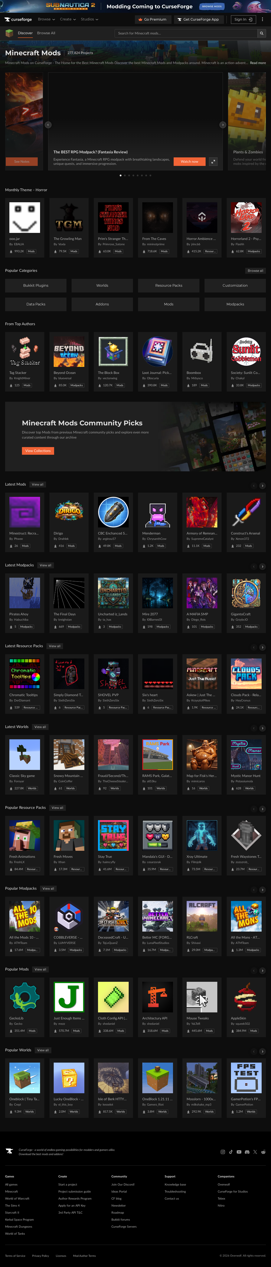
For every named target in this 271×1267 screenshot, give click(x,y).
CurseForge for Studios (233, 1191)
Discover (25, 33)
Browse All (46, 33)
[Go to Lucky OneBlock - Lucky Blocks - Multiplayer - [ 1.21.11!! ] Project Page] (69, 1088)
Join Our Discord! (123, 1184)
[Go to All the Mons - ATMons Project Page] (246, 926)
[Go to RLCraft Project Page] (202, 926)
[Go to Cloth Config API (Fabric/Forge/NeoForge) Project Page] (113, 1007)
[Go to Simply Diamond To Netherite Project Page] (69, 684)
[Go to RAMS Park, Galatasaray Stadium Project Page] (157, 765)
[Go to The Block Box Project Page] (113, 362)
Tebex (221, 1198)
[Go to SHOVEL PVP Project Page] (113, 684)
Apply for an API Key (71, 1205)
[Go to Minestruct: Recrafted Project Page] (24, 522)
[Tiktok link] (231, 1151)
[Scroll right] (262, 485)
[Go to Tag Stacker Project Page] (24, 362)
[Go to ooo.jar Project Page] (24, 228)
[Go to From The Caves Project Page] (157, 228)
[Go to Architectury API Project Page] (157, 1007)
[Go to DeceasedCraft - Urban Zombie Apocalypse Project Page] (113, 926)
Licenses (61, 1256)
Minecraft (11, 1191)
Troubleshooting (175, 1191)
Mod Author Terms (84, 1256)
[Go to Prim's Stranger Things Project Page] (113, 228)
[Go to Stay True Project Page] (113, 845)
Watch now (189, 161)
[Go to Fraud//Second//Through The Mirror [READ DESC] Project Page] (113, 765)
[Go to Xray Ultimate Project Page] (202, 845)
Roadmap (117, 1212)
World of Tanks (15, 1233)
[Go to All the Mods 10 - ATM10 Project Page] (24, 926)
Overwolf (224, 1184)
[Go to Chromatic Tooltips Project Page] (24, 684)
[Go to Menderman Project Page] (157, 522)
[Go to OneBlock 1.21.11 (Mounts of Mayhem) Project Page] (157, 1088)
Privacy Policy (40, 1256)
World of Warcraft (17, 1198)
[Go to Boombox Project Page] (202, 362)
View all (37, 484)
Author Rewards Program (75, 1198)
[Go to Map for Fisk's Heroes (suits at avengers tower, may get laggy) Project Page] (202, 765)
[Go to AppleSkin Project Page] (246, 1007)
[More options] (262, 19)
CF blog (116, 1198)
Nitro (221, 1205)
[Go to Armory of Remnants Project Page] (202, 522)
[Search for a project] (186, 33)
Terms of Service (15, 1256)
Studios (90, 19)
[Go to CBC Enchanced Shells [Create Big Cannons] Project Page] (113, 522)
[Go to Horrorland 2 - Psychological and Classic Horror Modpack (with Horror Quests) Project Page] (246, 228)
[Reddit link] (263, 1151)
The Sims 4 (12, 1205)
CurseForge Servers (124, 1226)
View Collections (38, 451)
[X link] (255, 1151)
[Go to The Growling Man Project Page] (69, 228)
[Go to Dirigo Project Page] (69, 522)
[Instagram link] (222, 1151)
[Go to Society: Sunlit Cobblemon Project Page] (246, 362)
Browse (47, 19)
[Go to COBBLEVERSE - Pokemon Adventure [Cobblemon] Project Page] (69, 926)
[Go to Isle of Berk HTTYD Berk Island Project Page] (113, 1088)
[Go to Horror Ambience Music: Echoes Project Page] (202, 228)
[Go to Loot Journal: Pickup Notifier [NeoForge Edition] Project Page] (157, 362)
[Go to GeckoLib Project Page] (24, 1007)
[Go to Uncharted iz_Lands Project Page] (113, 603)
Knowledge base (175, 1184)
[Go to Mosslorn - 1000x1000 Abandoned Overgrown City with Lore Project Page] (202, 1088)
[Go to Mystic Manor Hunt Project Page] (246, 765)
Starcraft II (12, 1212)
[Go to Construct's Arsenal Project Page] (246, 522)
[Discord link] (247, 1151)
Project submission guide (74, 1191)
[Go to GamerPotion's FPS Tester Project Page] (246, 1088)
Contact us (172, 1198)
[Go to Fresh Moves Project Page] (69, 845)
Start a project (67, 1184)
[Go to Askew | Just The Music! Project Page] (202, 684)
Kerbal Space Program (19, 1219)
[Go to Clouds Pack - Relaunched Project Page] (246, 684)
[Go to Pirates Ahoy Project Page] (24, 603)
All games (11, 1184)
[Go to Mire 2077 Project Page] (157, 603)
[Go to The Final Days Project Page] (69, 603)
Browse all (255, 271)
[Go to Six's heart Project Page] (157, 684)
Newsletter (118, 1205)
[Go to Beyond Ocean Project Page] (69, 362)
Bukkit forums (120, 1219)
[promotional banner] (135, 6)
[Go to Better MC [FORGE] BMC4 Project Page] (157, 926)
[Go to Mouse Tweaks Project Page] (202, 1007)
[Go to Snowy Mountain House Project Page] (69, 765)
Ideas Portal (119, 1191)
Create (68, 19)
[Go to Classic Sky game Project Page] (24, 765)
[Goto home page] (18, 19)
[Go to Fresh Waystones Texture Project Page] (246, 845)
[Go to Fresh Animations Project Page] (24, 845)
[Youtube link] (239, 1151)
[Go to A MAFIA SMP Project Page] (202, 603)
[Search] (262, 33)
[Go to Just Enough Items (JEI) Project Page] (69, 1007)
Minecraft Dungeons (18, 1226)
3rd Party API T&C (70, 1212)
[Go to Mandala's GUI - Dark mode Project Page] (157, 845)
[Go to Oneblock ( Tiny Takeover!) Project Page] (24, 1088)
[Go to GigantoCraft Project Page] (246, 603)
